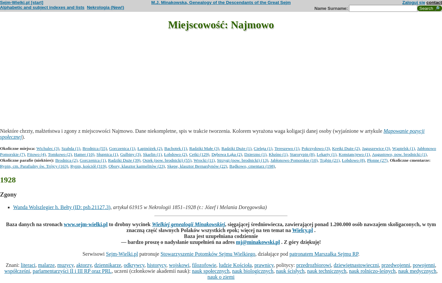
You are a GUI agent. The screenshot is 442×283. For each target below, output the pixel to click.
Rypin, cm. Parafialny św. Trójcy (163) (34, 166)
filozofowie (204, 265)
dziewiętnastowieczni (356, 265)
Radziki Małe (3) (204, 148)
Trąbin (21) (330, 160)
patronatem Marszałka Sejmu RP (324, 254)
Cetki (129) (199, 154)
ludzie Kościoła (235, 265)
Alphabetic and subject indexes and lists (42, 7)
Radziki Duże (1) (236, 148)
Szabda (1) (70, 148)
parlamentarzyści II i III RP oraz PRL (72, 271)
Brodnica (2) (66, 160)
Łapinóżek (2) (149, 148)
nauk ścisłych (290, 271)
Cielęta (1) (263, 148)
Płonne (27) (377, 160)
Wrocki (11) (204, 160)
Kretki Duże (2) (346, 148)
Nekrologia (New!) (105, 7)
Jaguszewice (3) (376, 148)
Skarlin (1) (152, 154)
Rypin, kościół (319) (88, 166)
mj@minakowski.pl (258, 242)
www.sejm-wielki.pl (85, 224)
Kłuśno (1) (278, 154)
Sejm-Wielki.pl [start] (21, 2)
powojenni (424, 265)
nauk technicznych (327, 271)
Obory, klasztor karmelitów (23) (136, 166)
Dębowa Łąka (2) (226, 154)
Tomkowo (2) (60, 154)
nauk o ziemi (221, 277)
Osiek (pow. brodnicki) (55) (167, 160)
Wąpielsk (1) (403, 148)
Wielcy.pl (302, 230)
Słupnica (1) (107, 154)
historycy (157, 265)
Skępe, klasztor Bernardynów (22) (197, 166)
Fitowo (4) (36, 154)
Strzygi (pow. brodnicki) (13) (242, 160)
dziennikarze (107, 265)
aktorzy (84, 265)
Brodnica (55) (94, 148)
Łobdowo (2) (175, 154)
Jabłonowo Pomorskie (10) (294, 160)
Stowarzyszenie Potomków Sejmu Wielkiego (207, 254)
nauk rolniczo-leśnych (372, 271)
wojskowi (179, 265)
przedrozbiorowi (313, 265)
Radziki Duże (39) (124, 160)
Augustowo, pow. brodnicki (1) (399, 154)
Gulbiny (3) (130, 154)
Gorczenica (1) (122, 148)
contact (434, 2)
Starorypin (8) (302, 154)
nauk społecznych (210, 271)
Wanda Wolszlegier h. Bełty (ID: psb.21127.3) (61, 207)
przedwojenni (396, 265)
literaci (28, 265)
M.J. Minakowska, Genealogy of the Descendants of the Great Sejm (221, 2)
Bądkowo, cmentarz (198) (252, 166)
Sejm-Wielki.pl (122, 254)
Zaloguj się (413, 2)
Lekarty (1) (327, 154)
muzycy (65, 265)
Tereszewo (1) (286, 148)
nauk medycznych (417, 271)
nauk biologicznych (252, 271)
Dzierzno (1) (255, 154)
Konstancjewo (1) (354, 154)
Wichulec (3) (47, 148)
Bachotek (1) (175, 148)
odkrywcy (134, 265)
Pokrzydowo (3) (316, 148)
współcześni (17, 271)
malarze (46, 265)
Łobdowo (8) (353, 160)
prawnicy (264, 265)
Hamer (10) (84, 154)
